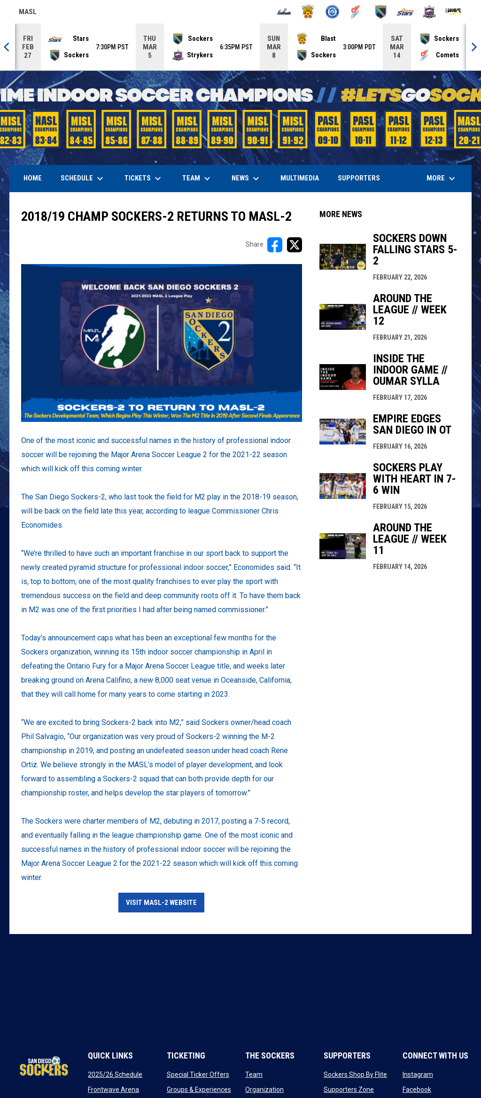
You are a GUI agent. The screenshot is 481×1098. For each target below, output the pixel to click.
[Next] (473, 46)
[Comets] (356, 12)
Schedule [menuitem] (83, 178)
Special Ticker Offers (198, 1074)
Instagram (418, 1074)
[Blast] (308, 12)
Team (254, 1074)
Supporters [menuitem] (359, 178)
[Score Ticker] (240, 46)
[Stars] (405, 12)
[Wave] (453, 12)
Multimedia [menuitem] (299, 178)
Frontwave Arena (113, 1089)
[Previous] (7, 46)
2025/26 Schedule (115, 1074)
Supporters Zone (349, 1089)
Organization (264, 1089)
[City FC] (332, 12)
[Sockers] (380, 12)
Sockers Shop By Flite (355, 1074)
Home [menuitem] (32, 178)
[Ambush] (284, 12)
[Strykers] (429, 12)
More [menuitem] (442, 178)
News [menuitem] (247, 178)
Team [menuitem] (197, 178)
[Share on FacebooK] (274, 244)
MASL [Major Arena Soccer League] (28, 13)
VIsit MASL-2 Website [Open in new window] (161, 902)
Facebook (417, 1089)
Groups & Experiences (199, 1089)
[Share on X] (294, 244)
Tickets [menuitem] (143, 178)
